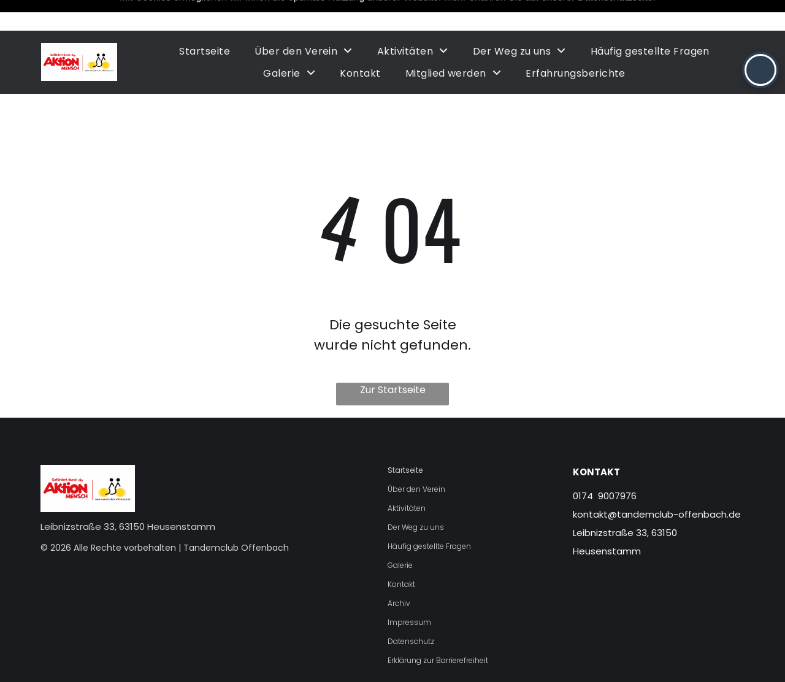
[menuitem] (204, 20)
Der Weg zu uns (416, 496)
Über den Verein (416, 458)
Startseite (405, 439)
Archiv (399, 572)
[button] (760, 70)
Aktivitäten (407, 477)
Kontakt (401, 553)
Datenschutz (411, 610)
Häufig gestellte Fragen (429, 515)
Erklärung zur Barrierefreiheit (438, 629)
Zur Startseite (393, 359)
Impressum (409, 591)
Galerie (400, 534)
